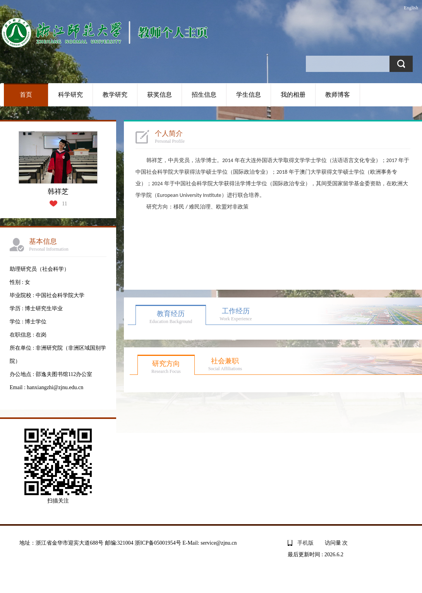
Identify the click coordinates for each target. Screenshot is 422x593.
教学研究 (115, 94)
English (411, 7)
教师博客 (337, 94)
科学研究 (70, 94)
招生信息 (204, 94)
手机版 (305, 543)
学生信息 (248, 94)
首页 (26, 94)
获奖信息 (159, 94)
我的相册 (293, 94)
